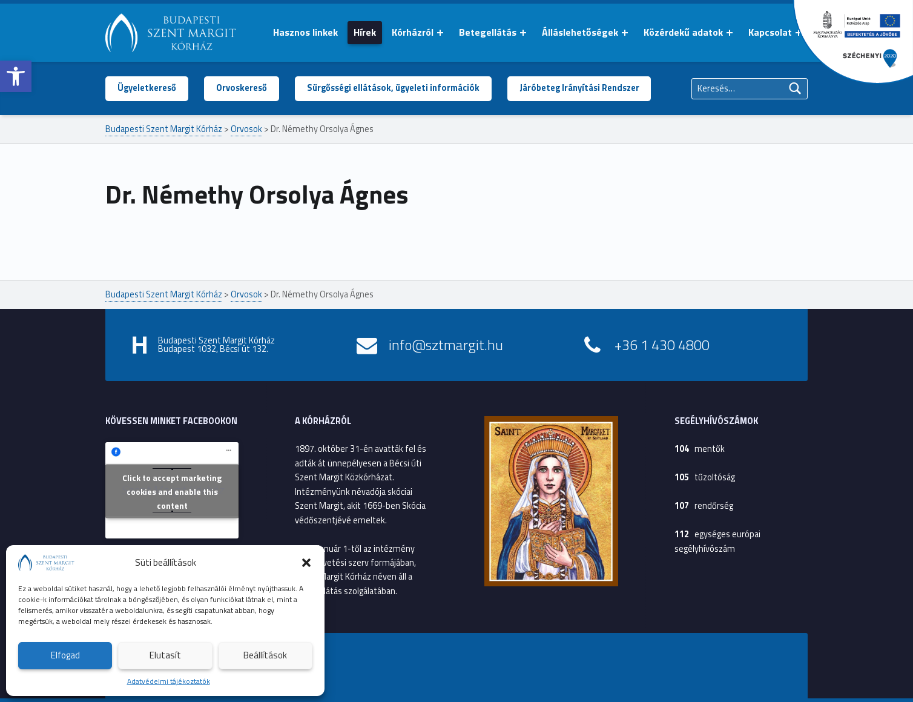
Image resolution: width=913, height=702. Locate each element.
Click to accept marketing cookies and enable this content (172, 491)
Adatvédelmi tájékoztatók (168, 681)
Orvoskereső (241, 87)
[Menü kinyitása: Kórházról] (440, 33)
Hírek (365, 32)
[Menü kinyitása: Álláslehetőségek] (625, 33)
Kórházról (412, 32)
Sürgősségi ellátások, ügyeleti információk (393, 87)
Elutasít (165, 655)
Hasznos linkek (305, 32)
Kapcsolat (770, 32)
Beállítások (265, 655)
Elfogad (65, 655)
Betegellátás (487, 32)
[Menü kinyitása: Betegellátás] (523, 33)
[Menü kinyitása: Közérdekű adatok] (730, 33)
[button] (15, 76)
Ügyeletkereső (146, 87)
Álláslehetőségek (580, 32)
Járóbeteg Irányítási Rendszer (579, 87)
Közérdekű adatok (683, 32)
